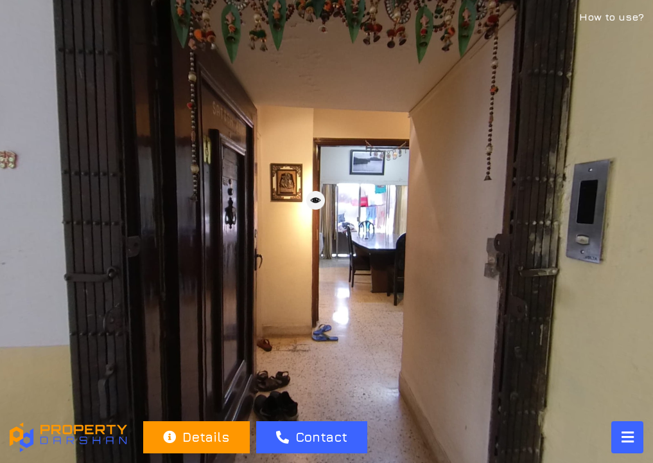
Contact (311, 437)
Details (196, 437)
